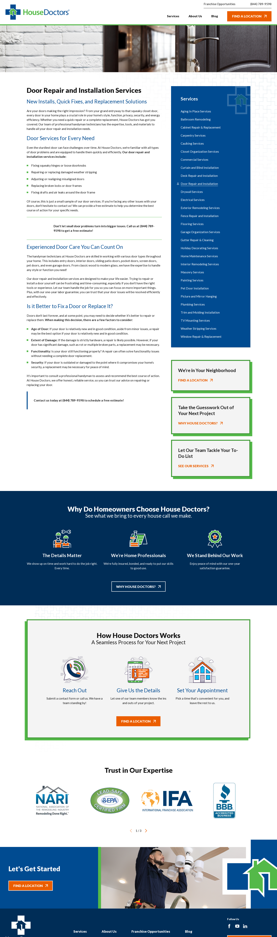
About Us (109, 931)
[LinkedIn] (245, 926)
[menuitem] (211, 111)
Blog (188, 931)
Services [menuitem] (173, 16)
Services (80, 931)
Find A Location (249, 16)
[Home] (37, 12)
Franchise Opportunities (150, 931)
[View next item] (146, 831)
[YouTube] (237, 926)
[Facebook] (229, 926)
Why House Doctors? (138, 586)
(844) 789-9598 (261, 4)
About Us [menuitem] (195, 16)
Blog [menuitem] (214, 16)
